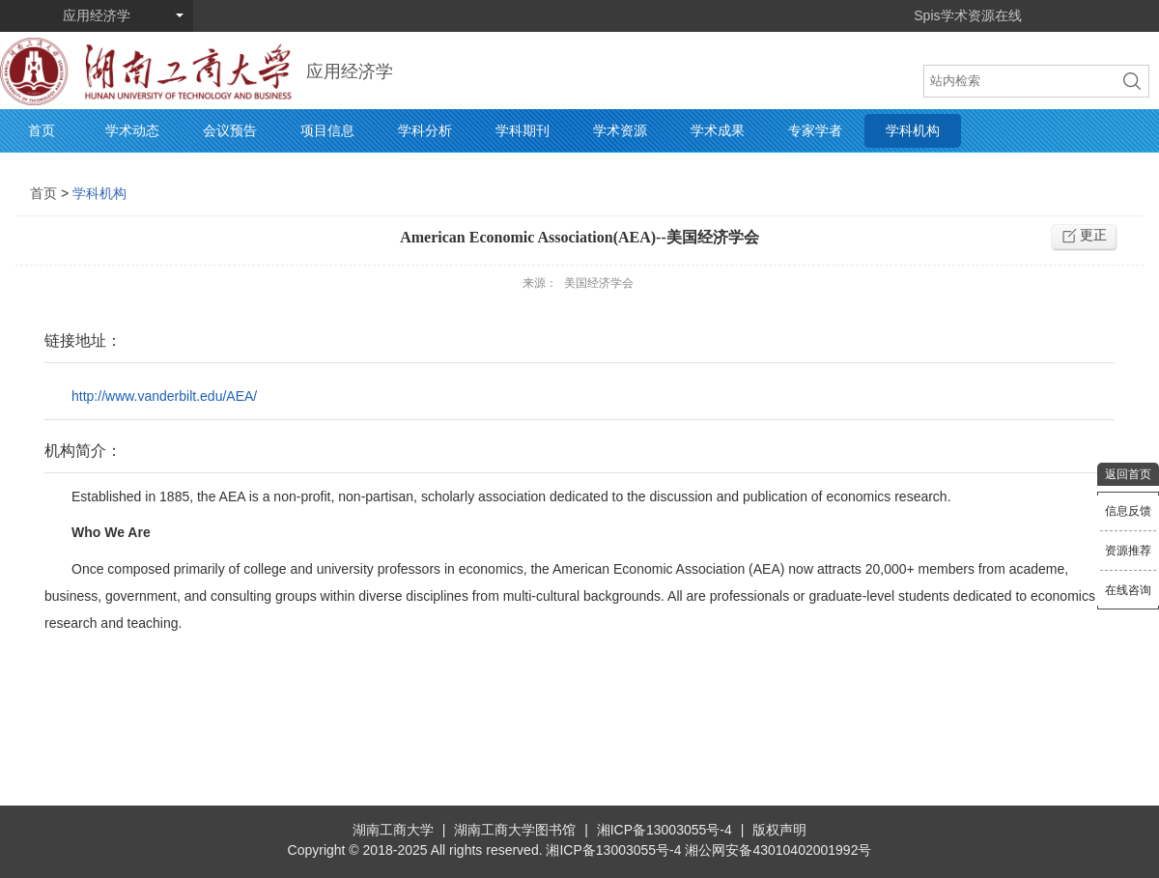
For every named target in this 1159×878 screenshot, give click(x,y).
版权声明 (779, 829)
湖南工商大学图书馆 (515, 829)
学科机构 (913, 130)
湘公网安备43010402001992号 (778, 850)
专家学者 (815, 130)
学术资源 (620, 130)
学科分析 (425, 130)
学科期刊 (522, 130)
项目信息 (327, 130)
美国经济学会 (599, 283)
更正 (1093, 234)
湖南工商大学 (393, 829)
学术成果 (718, 130)
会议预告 (230, 130)
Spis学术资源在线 (967, 15)
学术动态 (132, 130)
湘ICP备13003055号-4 (664, 829)
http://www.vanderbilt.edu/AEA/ (164, 396)
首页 (41, 130)
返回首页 (1128, 474)
